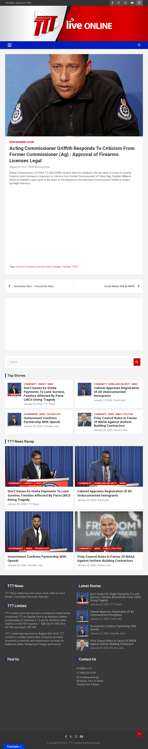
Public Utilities (124, 414)
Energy (42, 384)
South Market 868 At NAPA (119, 286)
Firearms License (35, 266)
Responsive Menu (139, 3)
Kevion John (120, 430)
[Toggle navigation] (9, 45)
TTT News (49, 404)
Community (30, 384)
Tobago (57, 266)
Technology (54, 414)
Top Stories (16, 375)
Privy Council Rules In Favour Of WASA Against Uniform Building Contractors (115, 422)
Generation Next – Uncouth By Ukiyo (34, 286)
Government (31, 414)
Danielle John (51, 426)
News (50, 384)
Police (48, 266)
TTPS (75, 266)
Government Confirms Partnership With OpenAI (42, 420)
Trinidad (66, 266)
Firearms (20, 266)
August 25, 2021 (18, 167)
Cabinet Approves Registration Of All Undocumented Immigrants (116, 392)
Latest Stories (90, 586)
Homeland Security (119, 384)
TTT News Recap (20, 441)
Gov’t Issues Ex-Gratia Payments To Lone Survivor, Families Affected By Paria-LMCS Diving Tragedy (44, 393)
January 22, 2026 (33, 404)
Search (137, 362)
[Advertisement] (74, 324)
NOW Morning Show (21, 142)
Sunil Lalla (119, 400)
